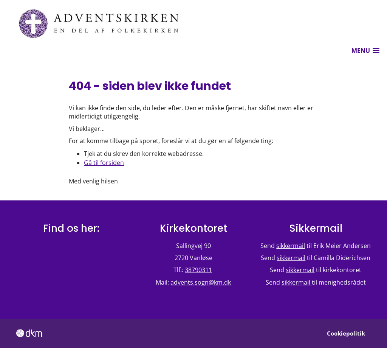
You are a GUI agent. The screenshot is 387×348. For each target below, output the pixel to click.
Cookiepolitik (346, 333)
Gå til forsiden (104, 163)
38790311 (198, 270)
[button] (365, 51)
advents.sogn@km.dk (200, 282)
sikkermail (290, 246)
